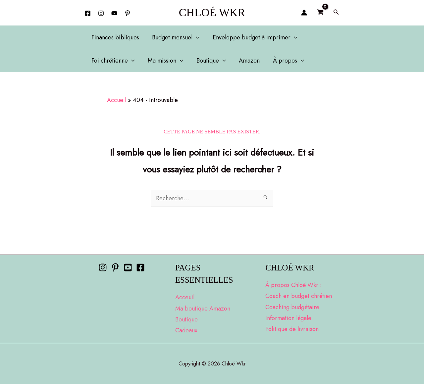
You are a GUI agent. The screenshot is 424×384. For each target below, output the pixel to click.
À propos (282, 60)
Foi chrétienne (112, 60)
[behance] (128, 13)
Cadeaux (186, 330)
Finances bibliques (114, 37)
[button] (336, 12)
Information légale (288, 318)
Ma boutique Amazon (202, 308)
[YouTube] (114, 13)
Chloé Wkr (212, 12)
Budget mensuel (174, 37)
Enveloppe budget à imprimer (252, 37)
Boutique (208, 60)
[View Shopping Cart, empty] (320, 12)
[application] (194, 37)
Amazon (245, 60)
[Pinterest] (115, 267)
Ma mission (164, 60)
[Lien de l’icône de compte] (304, 13)
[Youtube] (128, 267)
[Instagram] (101, 13)
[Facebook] (88, 13)
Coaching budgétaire (292, 307)
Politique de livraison (292, 329)
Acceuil (184, 297)
